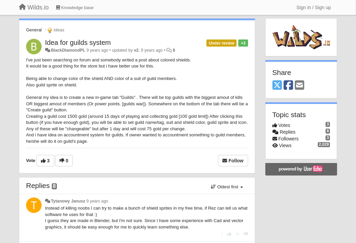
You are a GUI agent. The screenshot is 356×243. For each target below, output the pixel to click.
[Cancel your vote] (237, 234)
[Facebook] (288, 85)
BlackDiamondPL (68, 50)
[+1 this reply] (229, 234)
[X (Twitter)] (277, 85)
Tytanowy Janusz (68, 201)
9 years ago (97, 201)
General (34, 29)
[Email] (299, 85)
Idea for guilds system (78, 42)
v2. (137, 50)
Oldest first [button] (227, 186)
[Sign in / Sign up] (314, 7)
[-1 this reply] (246, 234)
